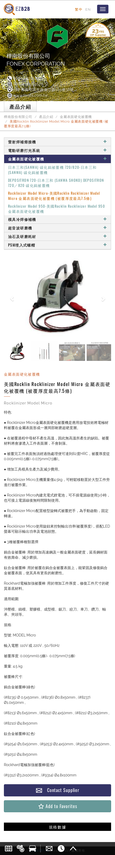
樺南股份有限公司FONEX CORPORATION (36, 60)
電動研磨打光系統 (57, 150)
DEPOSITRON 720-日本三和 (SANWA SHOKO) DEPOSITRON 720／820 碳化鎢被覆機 (56, 182)
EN (88, 9)
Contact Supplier (57, 790)
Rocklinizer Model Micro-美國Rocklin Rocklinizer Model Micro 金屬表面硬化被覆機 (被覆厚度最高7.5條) (54, 195)
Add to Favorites (57, 806)
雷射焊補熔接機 (57, 141)
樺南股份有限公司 (18, 117)
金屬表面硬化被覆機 (76, 117)
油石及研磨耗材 (57, 236)
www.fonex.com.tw (27, 95)
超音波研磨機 (57, 227)
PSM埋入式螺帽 (57, 245)
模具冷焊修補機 (57, 219)
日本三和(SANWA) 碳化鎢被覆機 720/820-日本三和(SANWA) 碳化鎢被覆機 (52, 169)
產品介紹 (46, 117)
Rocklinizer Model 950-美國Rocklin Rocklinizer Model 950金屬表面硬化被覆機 (56, 208)
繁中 (78, 9)
